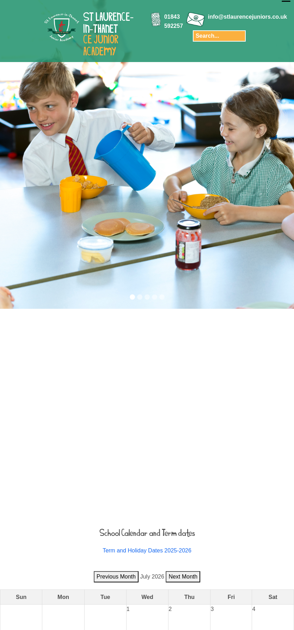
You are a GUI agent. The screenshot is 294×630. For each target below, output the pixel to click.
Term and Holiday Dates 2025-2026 (147, 550)
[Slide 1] (132, 297)
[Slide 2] (139, 297)
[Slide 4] (154, 297)
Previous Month (116, 577)
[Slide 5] (162, 297)
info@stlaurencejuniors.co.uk (247, 17)
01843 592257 (173, 21)
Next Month (183, 577)
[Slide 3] (147, 297)
